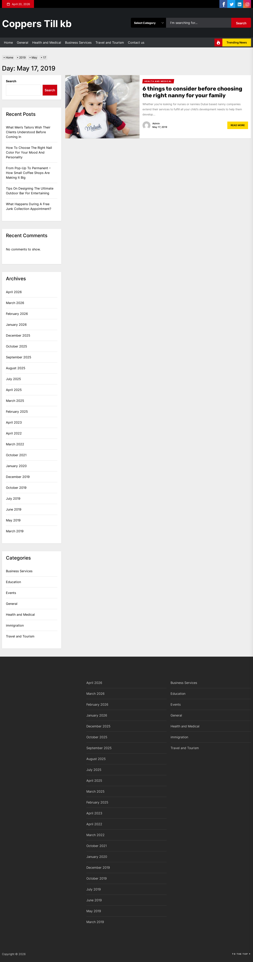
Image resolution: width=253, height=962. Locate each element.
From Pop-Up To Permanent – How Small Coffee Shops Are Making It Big (28, 172)
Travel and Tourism (109, 42)
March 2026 (15, 303)
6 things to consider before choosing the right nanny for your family (193, 92)
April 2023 (14, 422)
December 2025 (18, 335)
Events (11, 593)
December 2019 (18, 477)
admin (156, 123)
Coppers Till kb (37, 23)
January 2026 (16, 325)
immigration (15, 625)
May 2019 (13, 520)
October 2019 (16, 488)
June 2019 (13, 509)
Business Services (78, 42)
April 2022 (14, 433)
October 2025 (16, 346)
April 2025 (14, 390)
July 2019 (13, 498)
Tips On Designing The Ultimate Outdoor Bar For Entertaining (29, 190)
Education (13, 582)
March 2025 (15, 401)
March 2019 (15, 531)
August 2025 (15, 368)
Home (8, 42)
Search (241, 23)
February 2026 (17, 314)
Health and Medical (46, 42)
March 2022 (15, 444)
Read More (238, 125)
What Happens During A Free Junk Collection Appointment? (28, 206)
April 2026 (14, 292)
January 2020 (16, 466)
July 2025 (13, 379)
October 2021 (16, 455)
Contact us (136, 42)
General (22, 42)
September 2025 (18, 357)
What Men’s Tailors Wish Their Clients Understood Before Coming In (28, 132)
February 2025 (17, 411)
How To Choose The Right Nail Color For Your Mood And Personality (29, 152)
